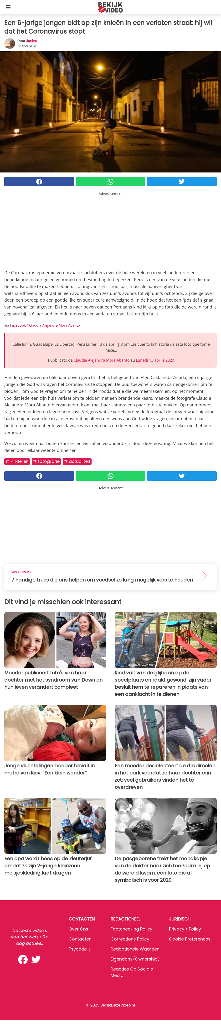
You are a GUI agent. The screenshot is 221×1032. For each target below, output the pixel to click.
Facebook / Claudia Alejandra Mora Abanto (45, 325)
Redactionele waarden (135, 949)
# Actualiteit (77, 461)
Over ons (78, 929)
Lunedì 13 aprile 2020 (155, 360)
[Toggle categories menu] (8, 7)
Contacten (80, 939)
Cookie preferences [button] (190, 939)
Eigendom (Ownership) (135, 959)
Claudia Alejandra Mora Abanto (102, 360)
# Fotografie (46, 461)
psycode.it (79, 949)
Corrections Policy (130, 939)
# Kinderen (17, 461)
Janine (31, 40)
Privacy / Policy (185, 929)
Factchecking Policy (131, 929)
